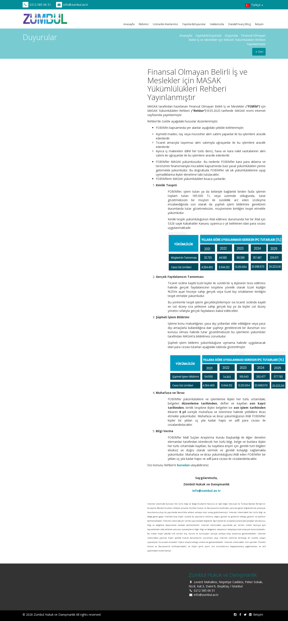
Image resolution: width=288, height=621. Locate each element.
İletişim (259, 24)
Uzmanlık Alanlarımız (165, 24)
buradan (183, 465)
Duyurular (231, 35)
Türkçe (254, 5)
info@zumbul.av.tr (75, 5)
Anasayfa (129, 24)
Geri (259, 51)
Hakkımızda (217, 24)
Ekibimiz (144, 24)
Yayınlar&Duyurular (194, 24)
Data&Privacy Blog (239, 24)
